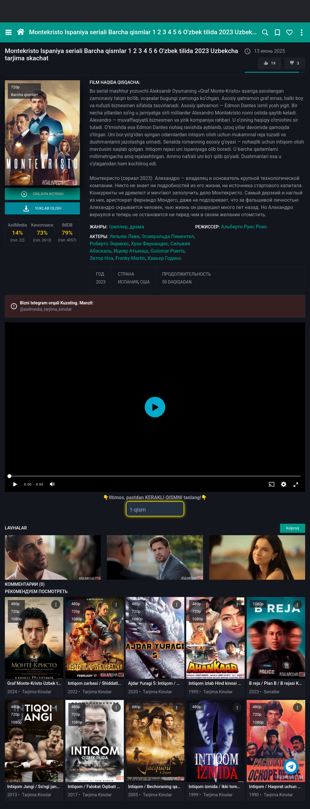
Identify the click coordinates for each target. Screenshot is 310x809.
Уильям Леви (124, 236)
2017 (73, 794)
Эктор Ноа (101, 258)
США (145, 282)
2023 (100, 282)
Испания (128, 282)
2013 (12, 794)
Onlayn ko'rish (42, 194)
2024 (12, 692)
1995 (193, 692)
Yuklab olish (42, 208)
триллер (118, 227)
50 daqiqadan (177, 282)
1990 (254, 794)
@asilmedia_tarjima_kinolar (46, 309)
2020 (133, 692)
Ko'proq (292, 528)
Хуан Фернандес (149, 244)
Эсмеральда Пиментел (168, 236)
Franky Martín (130, 258)
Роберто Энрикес (109, 244)
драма (137, 227)
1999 (193, 794)
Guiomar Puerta (167, 251)
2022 (73, 692)
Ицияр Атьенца (131, 251)
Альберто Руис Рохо (244, 227)
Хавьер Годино (164, 258)
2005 (133, 794)
